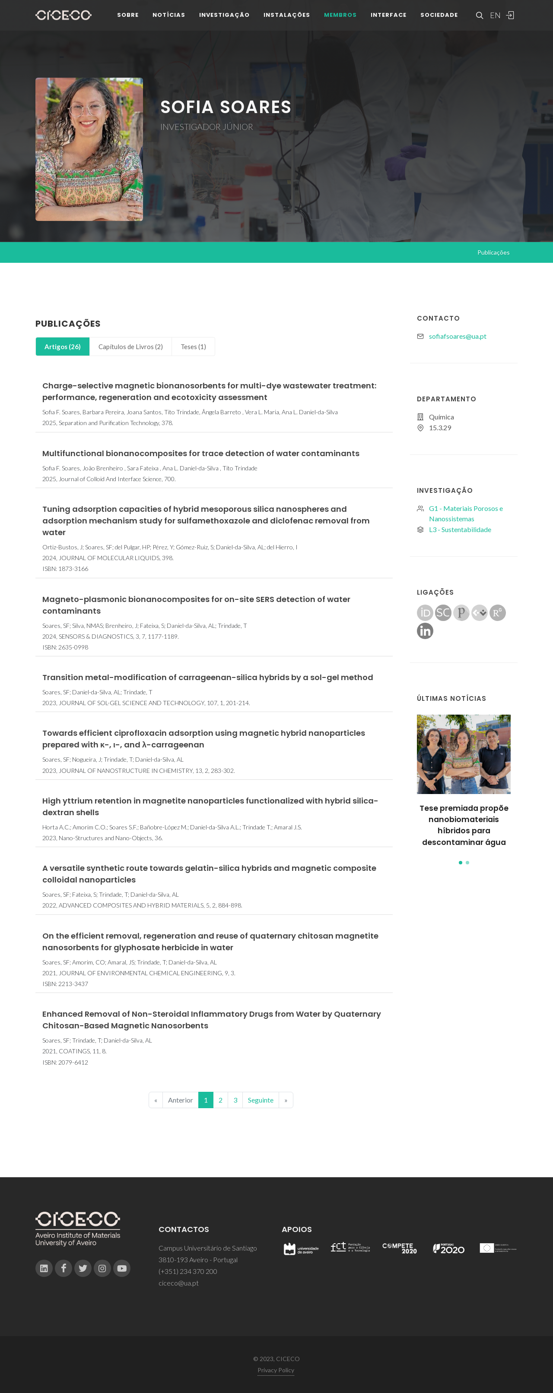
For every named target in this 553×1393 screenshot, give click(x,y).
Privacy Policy (275, 1370)
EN (494, 17)
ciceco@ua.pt (179, 1283)
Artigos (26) (62, 346)
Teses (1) (193, 346)
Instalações (287, 17)
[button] (460, 862)
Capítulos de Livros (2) (131, 346)
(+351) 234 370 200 (188, 1271)
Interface (389, 17)
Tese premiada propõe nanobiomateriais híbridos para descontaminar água (464, 825)
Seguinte (260, 1100)
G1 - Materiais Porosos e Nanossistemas (466, 513)
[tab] (62, 346)
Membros (340, 17)
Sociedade (439, 17)
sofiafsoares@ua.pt (457, 336)
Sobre (128, 17)
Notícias (169, 17)
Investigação (224, 17)
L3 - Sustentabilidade (460, 529)
